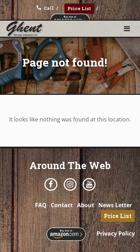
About (85, 205)
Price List (79, 8)
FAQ (41, 205)
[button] (127, 28)
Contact (62, 205)
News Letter (115, 205)
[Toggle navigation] (126, 28)
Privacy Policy (116, 233)
